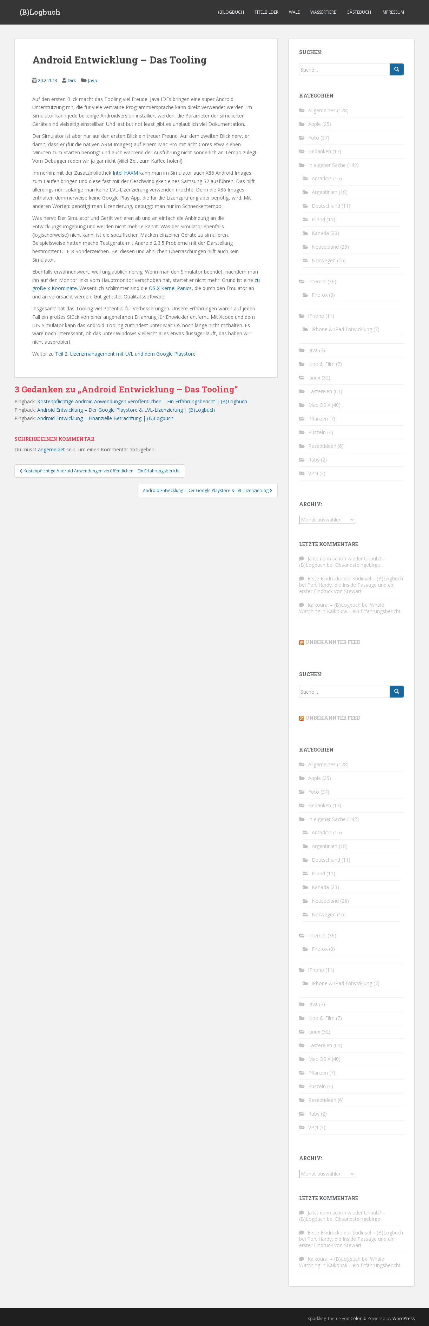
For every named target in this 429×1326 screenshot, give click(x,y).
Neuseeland (325, 246)
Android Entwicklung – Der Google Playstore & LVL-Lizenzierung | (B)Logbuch (126, 409)
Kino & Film (321, 364)
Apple (314, 124)
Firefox (320, 294)
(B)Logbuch (40, 12)
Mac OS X (319, 405)
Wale (294, 12)
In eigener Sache (327, 165)
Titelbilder (266, 12)
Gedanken (319, 151)
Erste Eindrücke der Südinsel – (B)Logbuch (355, 578)
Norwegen (324, 260)
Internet (317, 281)
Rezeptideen (322, 446)
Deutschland (326, 205)
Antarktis (322, 178)
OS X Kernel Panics (170, 288)
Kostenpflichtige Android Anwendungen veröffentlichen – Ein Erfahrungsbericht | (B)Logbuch (142, 401)
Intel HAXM (125, 172)
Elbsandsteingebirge (357, 564)
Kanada (320, 233)
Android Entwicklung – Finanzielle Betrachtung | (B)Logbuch (105, 418)
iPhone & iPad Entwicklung (342, 329)
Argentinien (324, 192)
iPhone (316, 315)
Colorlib (358, 1318)
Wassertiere (323, 12)
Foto (313, 137)
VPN (313, 473)
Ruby (313, 459)
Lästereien (320, 391)
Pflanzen (318, 418)
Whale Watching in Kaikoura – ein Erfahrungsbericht (350, 607)
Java (92, 80)
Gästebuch (358, 12)
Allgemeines (322, 110)
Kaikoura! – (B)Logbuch (334, 604)
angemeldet (51, 449)
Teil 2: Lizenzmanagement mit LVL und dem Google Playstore (125, 353)
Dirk (72, 80)
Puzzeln (317, 432)
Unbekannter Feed (332, 642)
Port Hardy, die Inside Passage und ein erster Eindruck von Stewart (347, 587)
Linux (314, 377)
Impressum (393, 12)
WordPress (403, 1318)
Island (318, 219)
